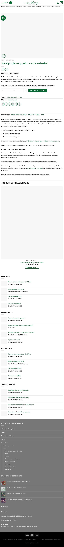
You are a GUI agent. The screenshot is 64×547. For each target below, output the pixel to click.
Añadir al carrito (37, 90)
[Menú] (4, 3)
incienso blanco (54, 141)
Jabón (3, 432)
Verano (3, 439)
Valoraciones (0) (33, 115)
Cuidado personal (8, 446)
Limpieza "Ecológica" (10, 467)
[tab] (5, 115)
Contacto (28, 543)
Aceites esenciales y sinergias (13, 451)
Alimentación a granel (8, 429)
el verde (33, 168)
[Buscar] (10, 2)
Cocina (7, 456)
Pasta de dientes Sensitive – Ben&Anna (32, 262)
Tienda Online (10, 60)
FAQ (38, 543)
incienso (9, 100)
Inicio (2, 60)
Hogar (9, 97)
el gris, (29, 168)
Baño (6, 453)
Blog (34, 543)
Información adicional (19, 115)
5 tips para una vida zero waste (16, 487)
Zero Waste (19, 97)
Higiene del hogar (10, 461)
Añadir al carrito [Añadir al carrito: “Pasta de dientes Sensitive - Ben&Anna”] (32, 267)
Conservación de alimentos (13, 459)
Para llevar (8, 469)
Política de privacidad (10, 539)
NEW (42, 115)
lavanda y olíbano (33, 141)
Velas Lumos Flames (7, 436)
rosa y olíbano (44, 141)
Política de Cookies (24, 539)
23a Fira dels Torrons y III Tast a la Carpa (19, 499)
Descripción (5, 115)
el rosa (40, 168)
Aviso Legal (35, 539)
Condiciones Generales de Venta (50, 539)
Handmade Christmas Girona (16, 493)
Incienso (13, 97)
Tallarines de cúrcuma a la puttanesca (18, 481)
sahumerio (14, 100)
